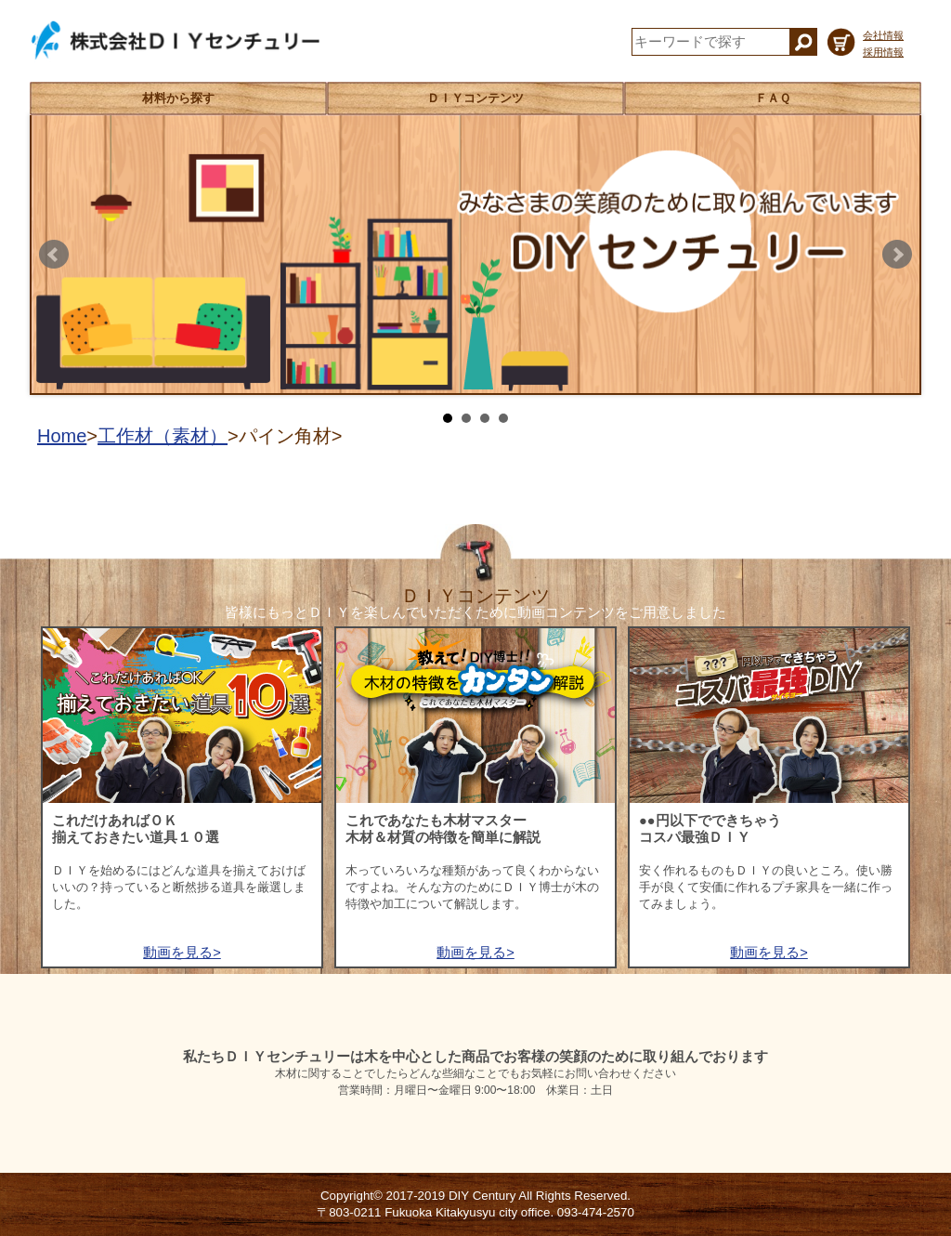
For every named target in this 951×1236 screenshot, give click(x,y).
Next (897, 255)
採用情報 (883, 52)
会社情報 (883, 35)
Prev (54, 255)
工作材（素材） (163, 436)
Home (61, 436)
